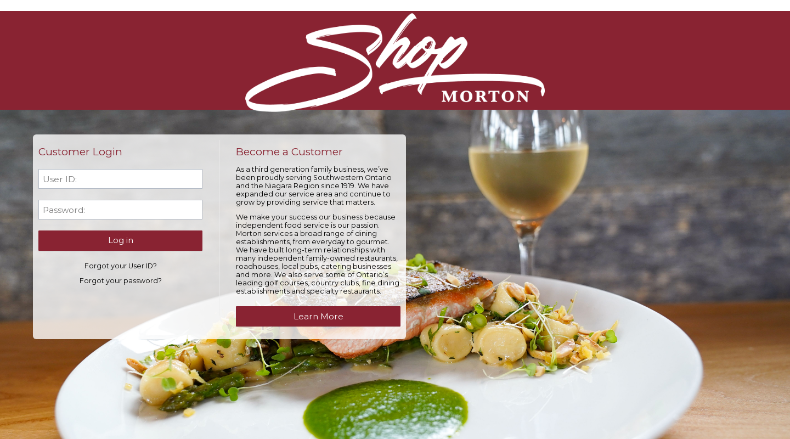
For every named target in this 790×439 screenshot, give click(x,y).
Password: (64, 210)
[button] (120, 240)
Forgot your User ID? (120, 266)
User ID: (60, 179)
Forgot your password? (121, 281)
